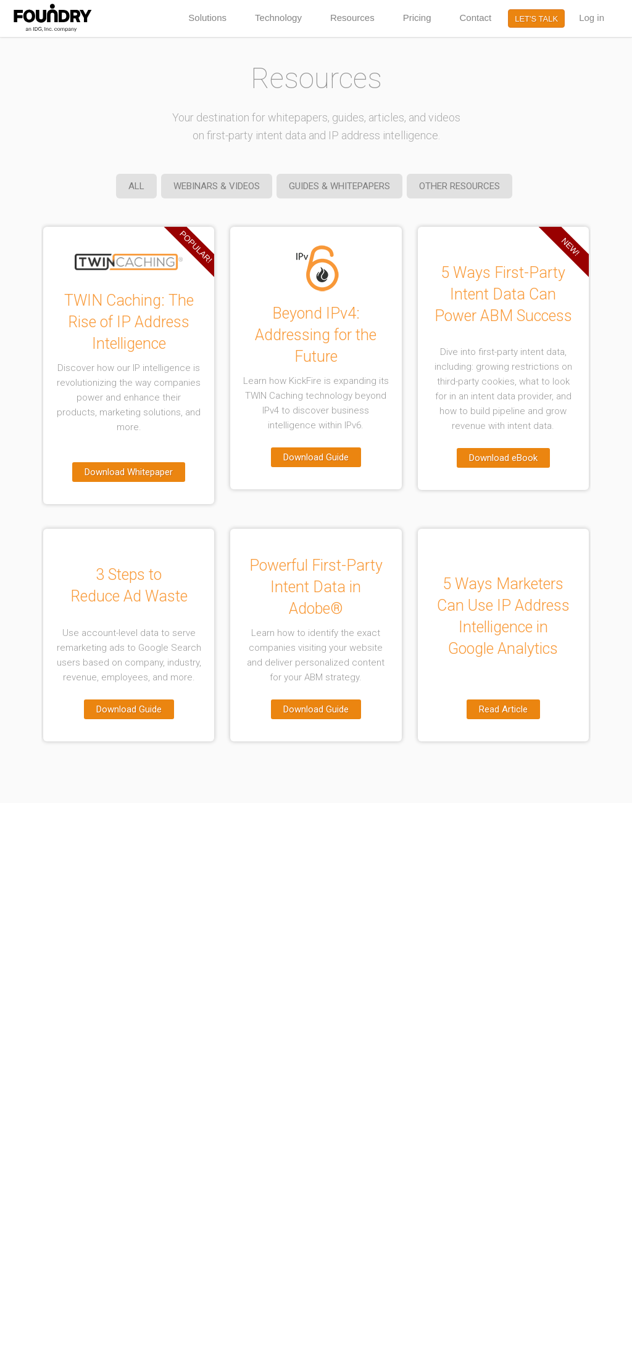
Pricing (417, 17)
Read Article (503, 709)
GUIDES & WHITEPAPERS (339, 186)
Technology (278, 17)
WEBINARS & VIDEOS (216, 186)
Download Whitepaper (129, 472)
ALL (136, 186)
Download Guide (316, 457)
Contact (476, 17)
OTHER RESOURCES (459, 186)
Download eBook (503, 457)
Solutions (207, 17)
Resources (352, 17)
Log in (591, 17)
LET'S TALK (536, 18)
